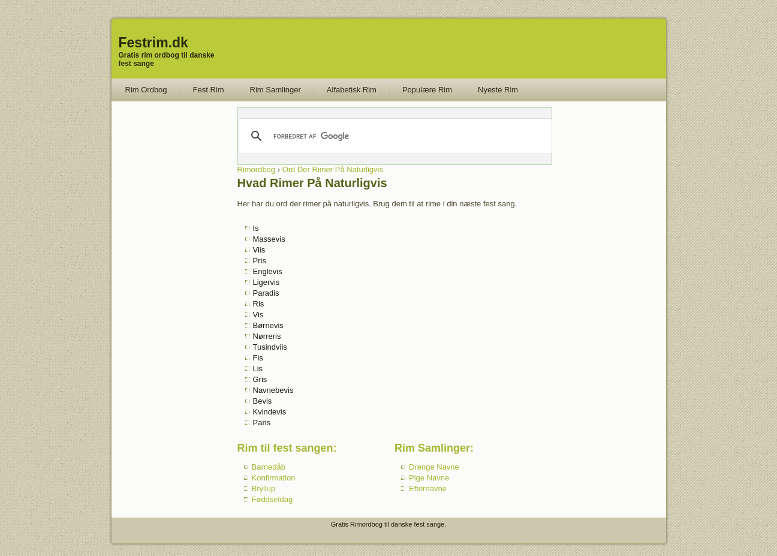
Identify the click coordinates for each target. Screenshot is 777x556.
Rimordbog (256, 169)
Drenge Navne (434, 466)
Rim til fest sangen (285, 448)
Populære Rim (427, 89)
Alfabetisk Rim (352, 89)
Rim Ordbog (146, 89)
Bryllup (264, 488)
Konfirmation (274, 477)
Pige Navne (429, 477)
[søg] (394, 136)
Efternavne (428, 488)
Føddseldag (272, 499)
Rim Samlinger (275, 89)
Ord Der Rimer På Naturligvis (332, 169)
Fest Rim (208, 89)
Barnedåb (268, 466)
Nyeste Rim (498, 89)
